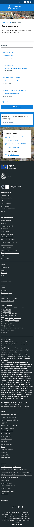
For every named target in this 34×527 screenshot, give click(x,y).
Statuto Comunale (6, 436)
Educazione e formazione (11, 78)
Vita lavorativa (8, 52)
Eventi (3, 285)
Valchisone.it (4, 494)
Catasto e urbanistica (7, 234)
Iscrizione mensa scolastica (11, 81)
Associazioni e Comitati (7, 301)
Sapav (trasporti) (5, 480)
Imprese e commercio (7, 245)
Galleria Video (4, 296)
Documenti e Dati (6, 203)
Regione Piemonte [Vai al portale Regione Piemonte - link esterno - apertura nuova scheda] (6, 2)
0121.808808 (7, 310)
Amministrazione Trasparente (9, 415)
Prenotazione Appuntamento (9, 425)
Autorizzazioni (8, 65)
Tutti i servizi (17, 107)
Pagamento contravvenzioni (11, 94)
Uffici (2, 201)
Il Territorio (4, 290)
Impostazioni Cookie (6, 444)
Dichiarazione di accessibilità (8, 417)
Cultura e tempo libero (7, 237)
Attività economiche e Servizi (9, 298)
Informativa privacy (6, 439)
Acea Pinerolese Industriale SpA (10, 478)
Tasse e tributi (5, 267)
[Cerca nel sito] (30, 7)
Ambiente (3, 223)
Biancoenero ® (12, 521)
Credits (3, 447)
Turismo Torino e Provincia (8, 486)
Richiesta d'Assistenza (7, 431)
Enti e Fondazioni (5, 206)
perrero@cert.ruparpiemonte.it (12, 318)
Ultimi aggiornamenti (7, 450)
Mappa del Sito (5, 455)
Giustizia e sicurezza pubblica (9, 242)
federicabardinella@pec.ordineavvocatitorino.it (16, 406)
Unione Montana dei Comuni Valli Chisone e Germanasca (16, 472)
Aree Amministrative (6, 198)
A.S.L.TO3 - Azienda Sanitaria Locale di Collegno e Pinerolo (17, 475)
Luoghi (3, 287)
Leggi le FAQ (4, 423)
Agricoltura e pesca (6, 221)
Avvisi (2, 276)
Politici (3, 211)
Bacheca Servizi (5, 433)
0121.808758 (7, 312)
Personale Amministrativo (8, 209)
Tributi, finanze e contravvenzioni (14, 90)
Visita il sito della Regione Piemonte (11, 467)
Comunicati (4, 273)
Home (3, 22)
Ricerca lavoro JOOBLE (7, 491)
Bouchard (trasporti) (6, 483)
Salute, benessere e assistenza (9, 250)
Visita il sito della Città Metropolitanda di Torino (14, 470)
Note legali (4, 441)
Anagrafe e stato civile (7, 226)
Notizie (3, 270)
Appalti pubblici (5, 229)
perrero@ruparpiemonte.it (12, 320)
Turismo (3, 256)
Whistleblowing (5, 458)
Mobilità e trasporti (6, 247)
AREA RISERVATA (16, 525)
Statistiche (4, 452)
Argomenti (9, 22)
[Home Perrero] (16, 7)
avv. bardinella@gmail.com (12, 404)
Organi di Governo (6, 195)
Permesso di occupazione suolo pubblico (15, 68)
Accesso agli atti (8, 56)
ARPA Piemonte (5, 488)
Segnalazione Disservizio (7, 428)
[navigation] (3, 7)
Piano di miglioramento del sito (9, 420)
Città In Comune (20, 516)
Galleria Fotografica (6, 293)
